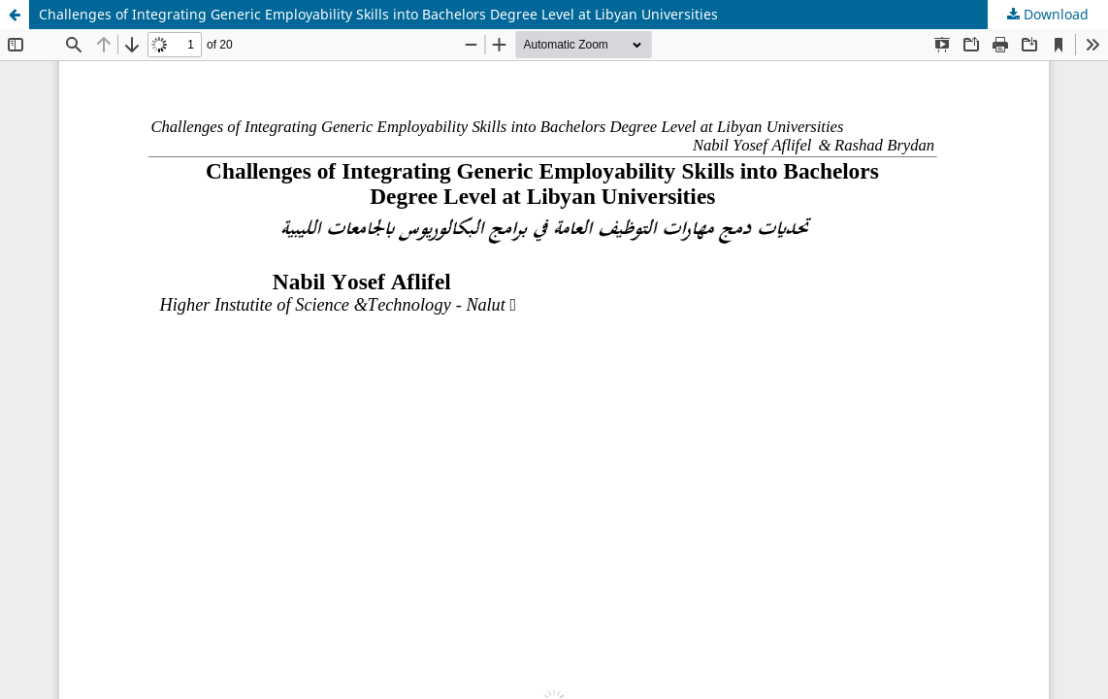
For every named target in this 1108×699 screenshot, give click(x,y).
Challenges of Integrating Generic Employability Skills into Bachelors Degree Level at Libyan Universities (378, 14)
